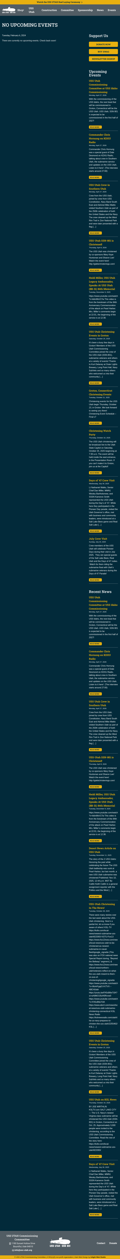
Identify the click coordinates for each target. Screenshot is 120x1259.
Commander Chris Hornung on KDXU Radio (100, 138)
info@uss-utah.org (22, 1250)
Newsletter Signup (103, 59)
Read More (95, 127)
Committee (67, 10)
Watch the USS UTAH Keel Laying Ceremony (60, 2)
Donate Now (103, 44)
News (100, 10)
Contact (101, 1243)
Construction (49, 10)
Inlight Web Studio (98, 1257)
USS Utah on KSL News (103, 1099)
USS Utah (31, 10)
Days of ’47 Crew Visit (102, 480)
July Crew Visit (98, 538)
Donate (113, 1243)
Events (112, 10)
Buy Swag (103, 51)
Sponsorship (85, 10)
